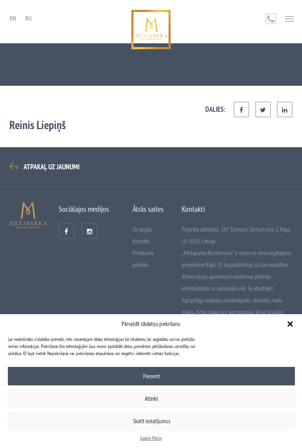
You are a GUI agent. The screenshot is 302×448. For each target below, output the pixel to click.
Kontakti (141, 241)
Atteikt (151, 398)
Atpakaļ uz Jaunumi (51, 166)
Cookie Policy (151, 438)
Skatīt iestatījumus (151, 421)
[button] (290, 324)
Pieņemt (151, 376)
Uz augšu (142, 229)
